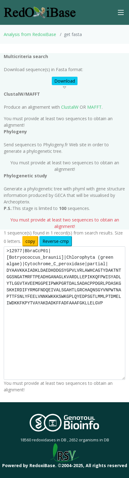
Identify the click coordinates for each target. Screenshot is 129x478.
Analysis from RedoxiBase (30, 34)
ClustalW (69, 107)
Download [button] (64, 81)
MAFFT (94, 107)
